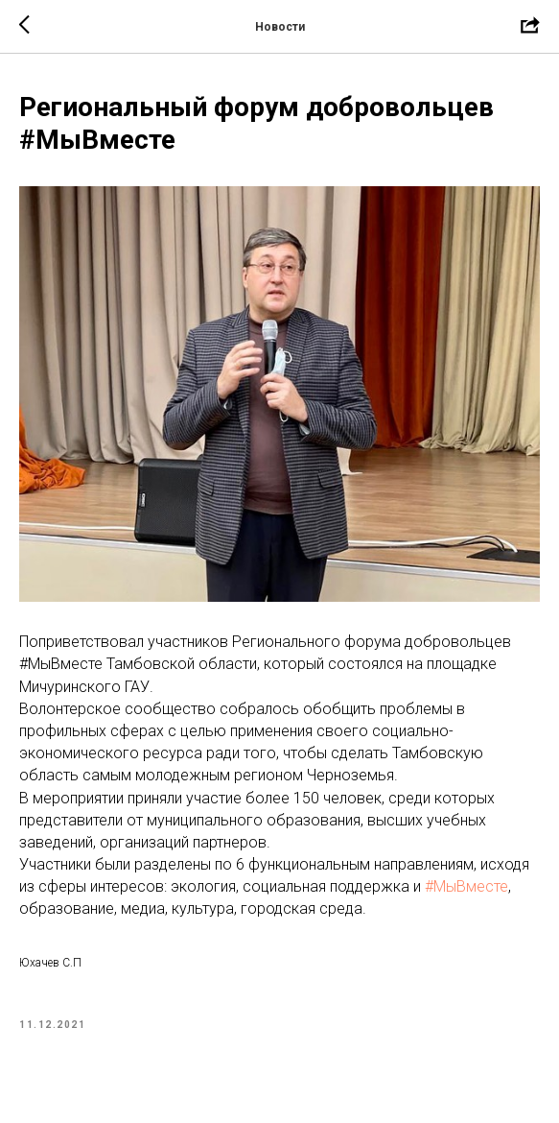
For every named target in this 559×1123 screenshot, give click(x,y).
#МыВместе (466, 886)
